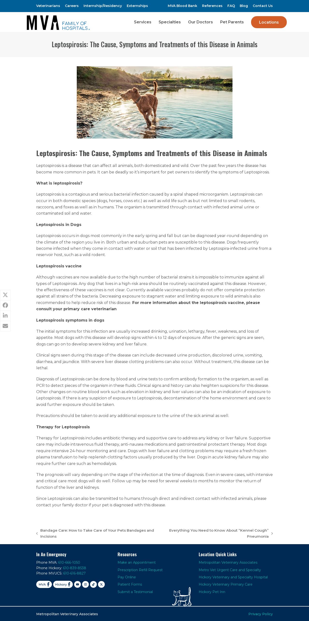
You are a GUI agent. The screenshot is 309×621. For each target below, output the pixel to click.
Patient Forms (130, 583)
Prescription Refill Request (140, 569)
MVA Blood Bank (182, 6)
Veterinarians (48, 6)
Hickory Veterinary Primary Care (226, 583)
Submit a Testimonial (135, 591)
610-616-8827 (74, 572)
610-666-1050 (69, 562)
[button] (5, 295)
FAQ (231, 6)
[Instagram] (85, 583)
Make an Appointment (137, 562)
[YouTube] (77, 583)
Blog (244, 6)
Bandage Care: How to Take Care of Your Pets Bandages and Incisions (95, 533)
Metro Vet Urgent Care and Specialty (230, 569)
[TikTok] (93, 583)
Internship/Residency (103, 6)
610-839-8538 (74, 567)
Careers (72, 6)
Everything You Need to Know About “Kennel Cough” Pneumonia (217, 533)
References (212, 6)
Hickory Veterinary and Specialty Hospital (233, 576)
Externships (137, 6)
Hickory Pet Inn (212, 591)
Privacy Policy (260, 613)
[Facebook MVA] (44, 583)
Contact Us (263, 6)
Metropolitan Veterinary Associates (228, 562)
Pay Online (127, 576)
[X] (101, 583)
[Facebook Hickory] (63, 583)
